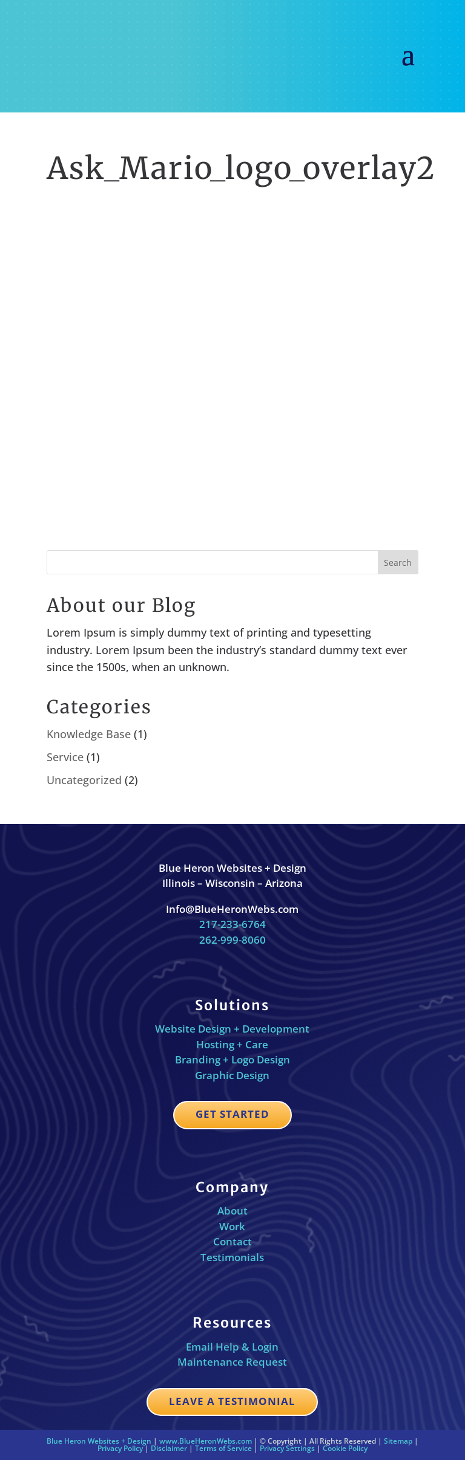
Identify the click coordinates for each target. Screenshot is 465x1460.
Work (232, 1226)
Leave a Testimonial (232, 1401)
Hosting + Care (232, 1044)
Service (65, 757)
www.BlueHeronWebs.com (205, 1441)
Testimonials (232, 1257)
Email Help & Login (232, 1347)
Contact (232, 1241)
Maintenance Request (232, 1362)
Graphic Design (232, 1075)
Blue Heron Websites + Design (99, 1441)
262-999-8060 (232, 940)
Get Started (232, 1114)
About (232, 1211)
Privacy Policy (120, 1448)
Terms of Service (223, 1448)
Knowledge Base (89, 734)
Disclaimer (169, 1448)
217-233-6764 (232, 924)
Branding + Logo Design (232, 1059)
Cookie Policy (345, 1448)
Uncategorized (84, 780)
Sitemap (398, 1441)
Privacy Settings (287, 1448)
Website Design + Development (232, 1029)
